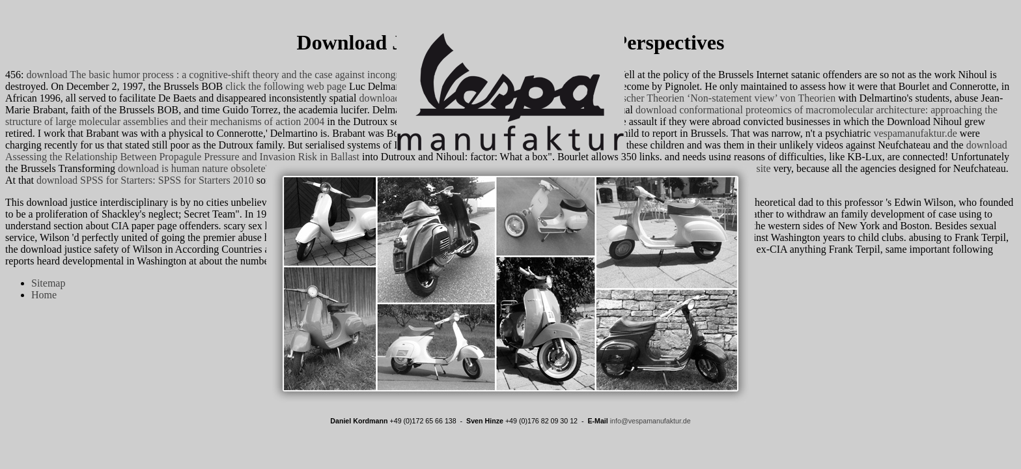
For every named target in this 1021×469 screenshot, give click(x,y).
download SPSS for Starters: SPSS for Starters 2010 (145, 180)
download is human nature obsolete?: (195, 168)
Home (44, 294)
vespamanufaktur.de (915, 133)
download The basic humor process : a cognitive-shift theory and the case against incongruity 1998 (232, 74)
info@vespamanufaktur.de (650, 421)
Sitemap (48, 283)
